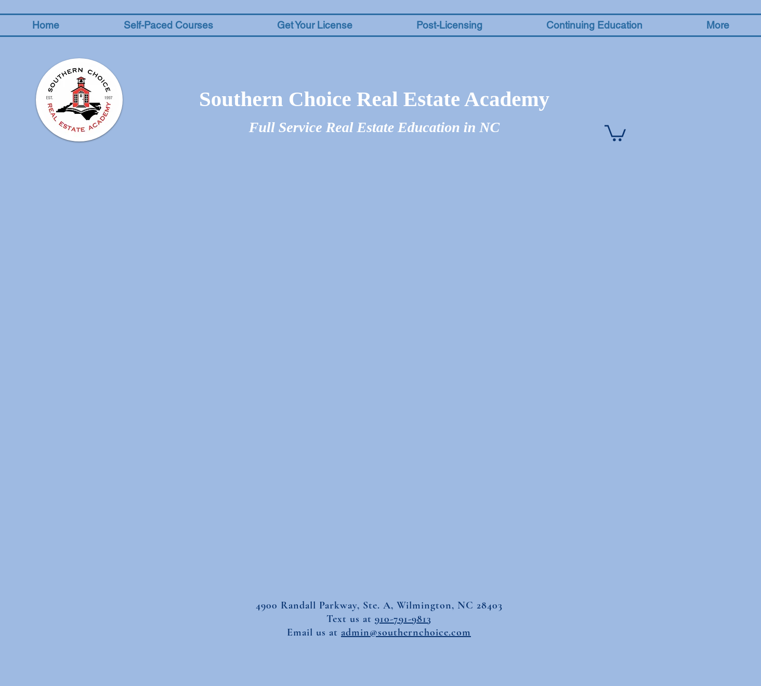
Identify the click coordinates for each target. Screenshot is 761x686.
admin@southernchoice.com (406, 632)
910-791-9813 (403, 619)
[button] (168, 25)
